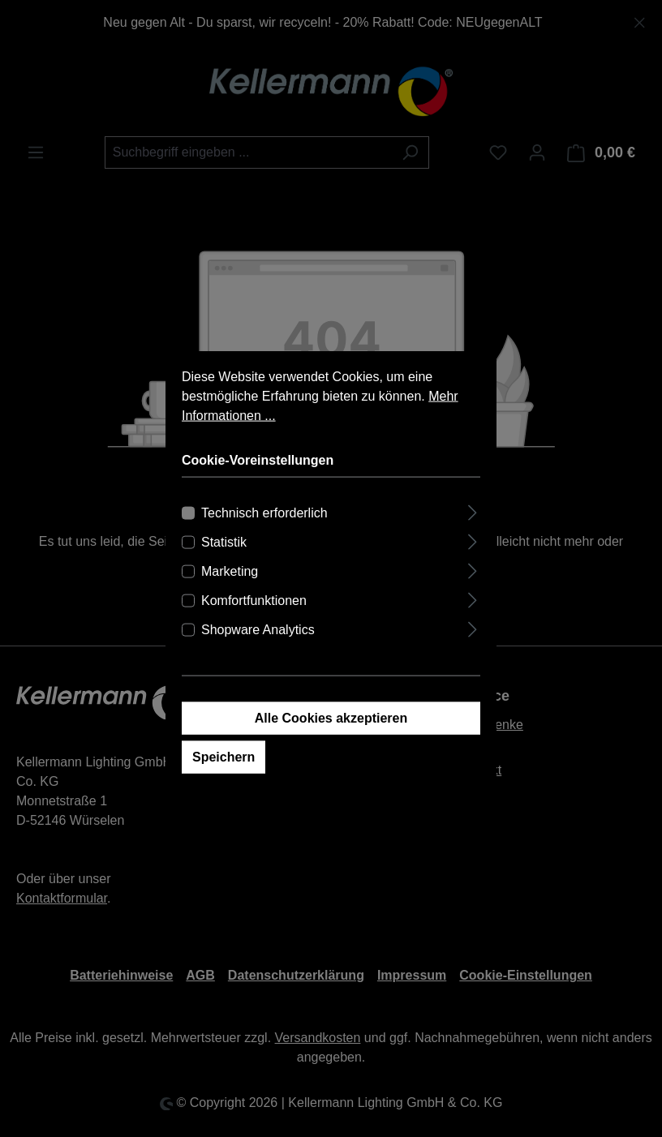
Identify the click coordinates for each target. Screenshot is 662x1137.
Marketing (229, 594)
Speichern (223, 780)
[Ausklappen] (472, 533)
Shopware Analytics (258, 652)
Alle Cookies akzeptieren (331, 741)
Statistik (224, 565)
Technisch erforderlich (264, 536)
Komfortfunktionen (254, 623)
